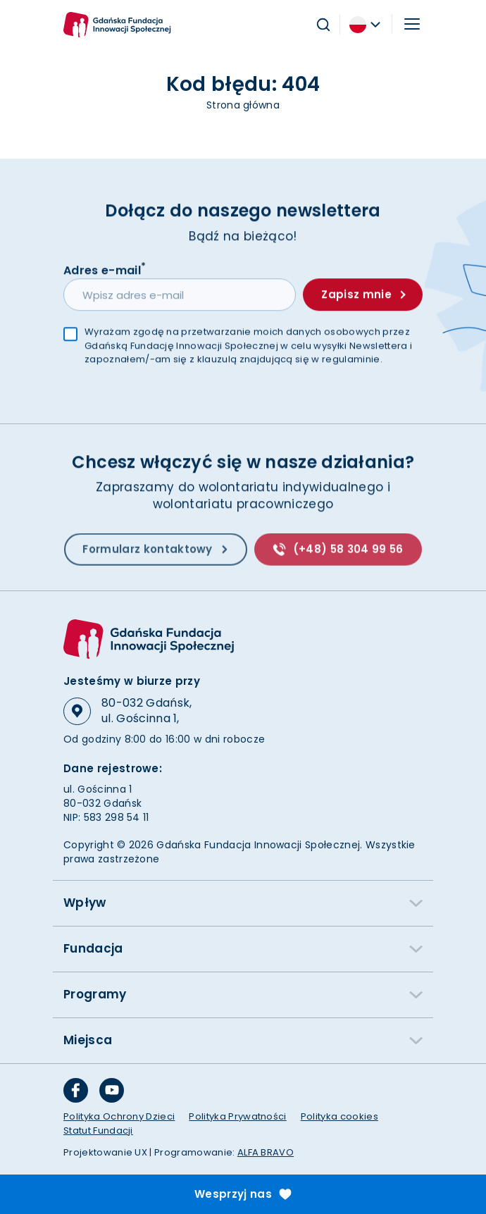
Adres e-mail (104, 270)
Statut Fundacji (98, 1130)
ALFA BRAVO (265, 1152)
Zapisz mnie (363, 295)
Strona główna (243, 105)
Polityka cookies (339, 1116)
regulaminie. (352, 360)
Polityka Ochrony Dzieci (119, 1116)
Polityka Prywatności (237, 1116)
